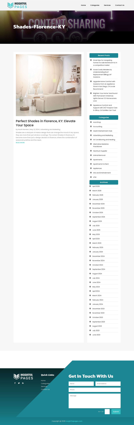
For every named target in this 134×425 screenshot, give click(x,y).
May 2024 (96, 287)
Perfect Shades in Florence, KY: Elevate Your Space (45, 123)
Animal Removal (99, 155)
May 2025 (96, 234)
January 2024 (97, 304)
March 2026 (96, 191)
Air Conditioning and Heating (104, 140)
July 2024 (96, 278)
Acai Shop (97, 122)
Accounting (97, 126)
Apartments (97, 160)
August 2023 (97, 326)
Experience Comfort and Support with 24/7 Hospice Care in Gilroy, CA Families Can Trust (105, 107)
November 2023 (98, 313)
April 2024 (96, 291)
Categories (94, 5)
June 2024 (96, 282)
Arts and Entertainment (102, 173)
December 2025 (98, 204)
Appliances (97, 168)
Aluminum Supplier (100, 151)
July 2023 (95, 330)
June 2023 (96, 335)
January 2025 (97, 252)
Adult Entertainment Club (102, 131)
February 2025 (97, 247)
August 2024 (97, 274)
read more (20, 142)
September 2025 (98, 217)
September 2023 (98, 322)
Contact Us (119, 5)
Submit (116, 412)
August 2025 (97, 221)
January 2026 (97, 199)
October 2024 (97, 265)
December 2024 (98, 256)
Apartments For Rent (101, 164)
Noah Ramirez (23, 129)
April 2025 (96, 239)
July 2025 (96, 225)
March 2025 (96, 243)
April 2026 (96, 186)
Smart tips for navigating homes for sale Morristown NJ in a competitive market (105, 62)
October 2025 (97, 212)
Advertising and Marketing (50, 129)
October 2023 (97, 317)
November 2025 (98, 208)
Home (83, 5)
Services (107, 5)
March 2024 (96, 295)
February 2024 (97, 300)
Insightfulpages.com (74, 421)
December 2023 (98, 309)
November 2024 (98, 260)
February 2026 (97, 195)
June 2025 (96, 230)
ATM (94, 177)
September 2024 (98, 269)
